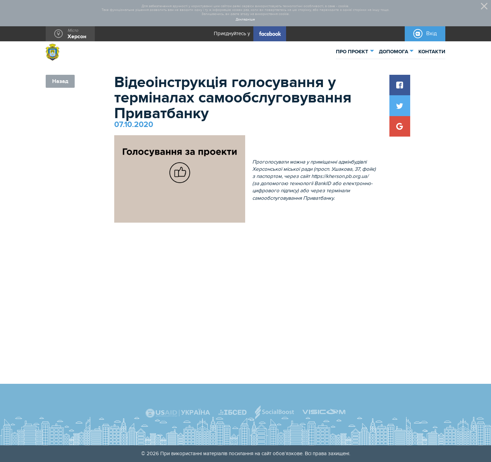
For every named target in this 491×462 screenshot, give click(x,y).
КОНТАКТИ (431, 51)
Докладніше (245, 20)
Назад (60, 81)
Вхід (431, 33)
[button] (399, 85)
